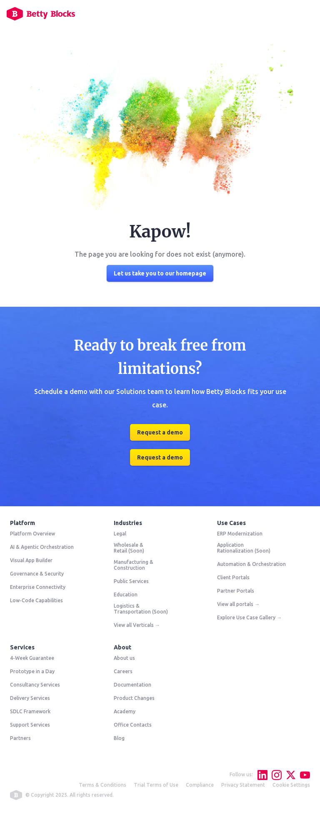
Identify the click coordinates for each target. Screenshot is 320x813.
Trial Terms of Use (156, 785)
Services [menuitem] (22, 647)
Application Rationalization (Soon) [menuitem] (243, 547)
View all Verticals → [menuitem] (137, 625)
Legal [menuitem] (120, 533)
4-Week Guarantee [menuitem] (32, 658)
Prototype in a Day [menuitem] (32, 671)
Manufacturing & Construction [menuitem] (133, 565)
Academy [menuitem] (124, 711)
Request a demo (160, 432)
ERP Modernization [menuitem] (239, 533)
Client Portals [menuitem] (233, 577)
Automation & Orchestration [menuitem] (251, 564)
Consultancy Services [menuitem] (35, 684)
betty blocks (16, 795)
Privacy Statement (243, 785)
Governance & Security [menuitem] (37, 573)
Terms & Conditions (102, 785)
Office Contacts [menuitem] (133, 724)
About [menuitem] (122, 647)
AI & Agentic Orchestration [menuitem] (42, 547)
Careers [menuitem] (123, 671)
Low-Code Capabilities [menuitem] (36, 600)
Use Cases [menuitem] (231, 523)
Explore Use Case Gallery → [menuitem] (249, 617)
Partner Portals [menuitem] (235, 590)
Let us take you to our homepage (160, 273)
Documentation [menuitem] (132, 684)
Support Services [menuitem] (30, 724)
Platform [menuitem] (22, 523)
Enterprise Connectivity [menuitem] (37, 587)
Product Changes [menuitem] (134, 698)
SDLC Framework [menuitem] (30, 711)
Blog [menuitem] (119, 738)
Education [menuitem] (126, 594)
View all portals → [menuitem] (238, 604)
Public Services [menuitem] (131, 581)
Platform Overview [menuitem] (32, 533)
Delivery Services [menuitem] (30, 698)
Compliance (200, 785)
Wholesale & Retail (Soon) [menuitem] (129, 547)
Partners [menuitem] (20, 738)
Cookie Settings (291, 785)
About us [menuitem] (124, 658)
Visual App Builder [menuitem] (31, 560)
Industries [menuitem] (128, 523)
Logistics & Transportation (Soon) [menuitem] (141, 608)
